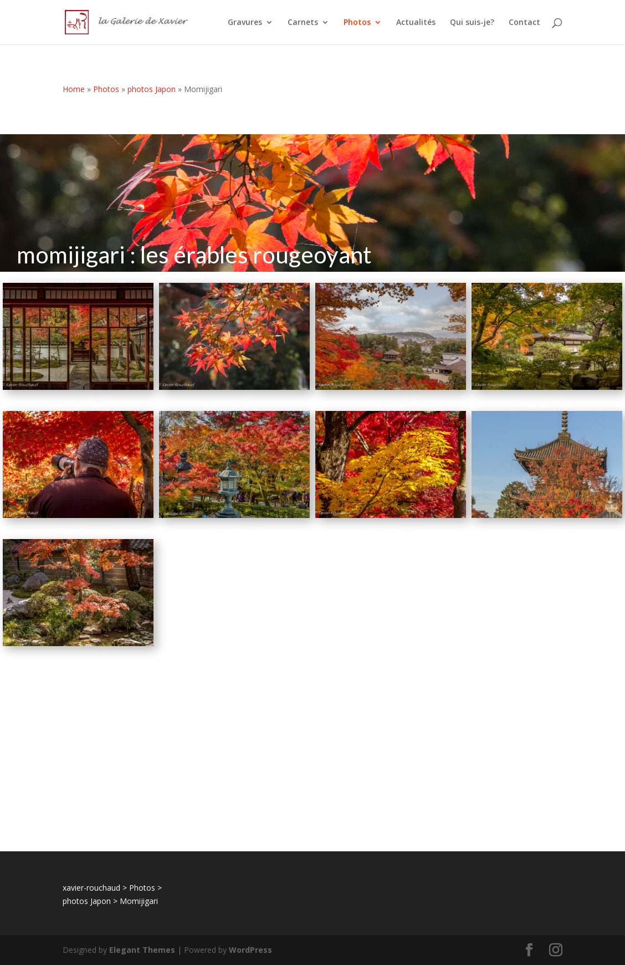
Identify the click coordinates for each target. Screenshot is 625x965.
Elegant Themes (142, 949)
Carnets (303, 22)
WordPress (250, 949)
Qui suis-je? (472, 22)
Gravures (245, 22)
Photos (357, 22)
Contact (524, 22)
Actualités (416, 22)
